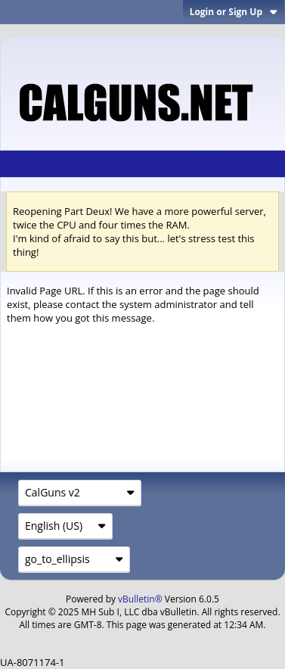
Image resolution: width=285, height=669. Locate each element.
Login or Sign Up (233, 11)
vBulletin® (140, 599)
